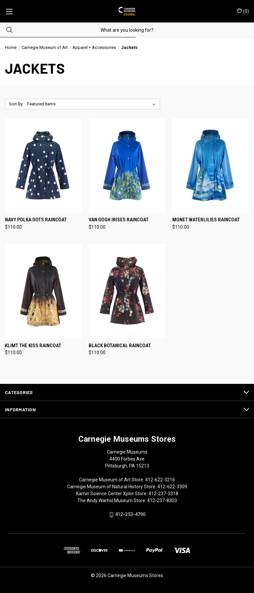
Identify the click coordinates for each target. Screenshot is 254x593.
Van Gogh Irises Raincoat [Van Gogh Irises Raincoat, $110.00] (118, 220)
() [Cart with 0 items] (243, 11)
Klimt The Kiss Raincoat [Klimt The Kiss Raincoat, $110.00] (33, 346)
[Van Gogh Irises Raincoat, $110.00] (127, 165)
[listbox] (92, 104)
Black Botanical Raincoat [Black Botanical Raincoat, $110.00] (120, 346)
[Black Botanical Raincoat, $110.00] (127, 291)
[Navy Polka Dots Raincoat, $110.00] (43, 165)
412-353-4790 (130, 515)
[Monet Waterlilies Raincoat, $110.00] (211, 165)
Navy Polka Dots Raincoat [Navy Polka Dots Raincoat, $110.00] (36, 220)
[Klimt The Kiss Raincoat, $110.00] (43, 291)
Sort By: (16, 103)
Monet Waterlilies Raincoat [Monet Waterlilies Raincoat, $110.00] (206, 220)
